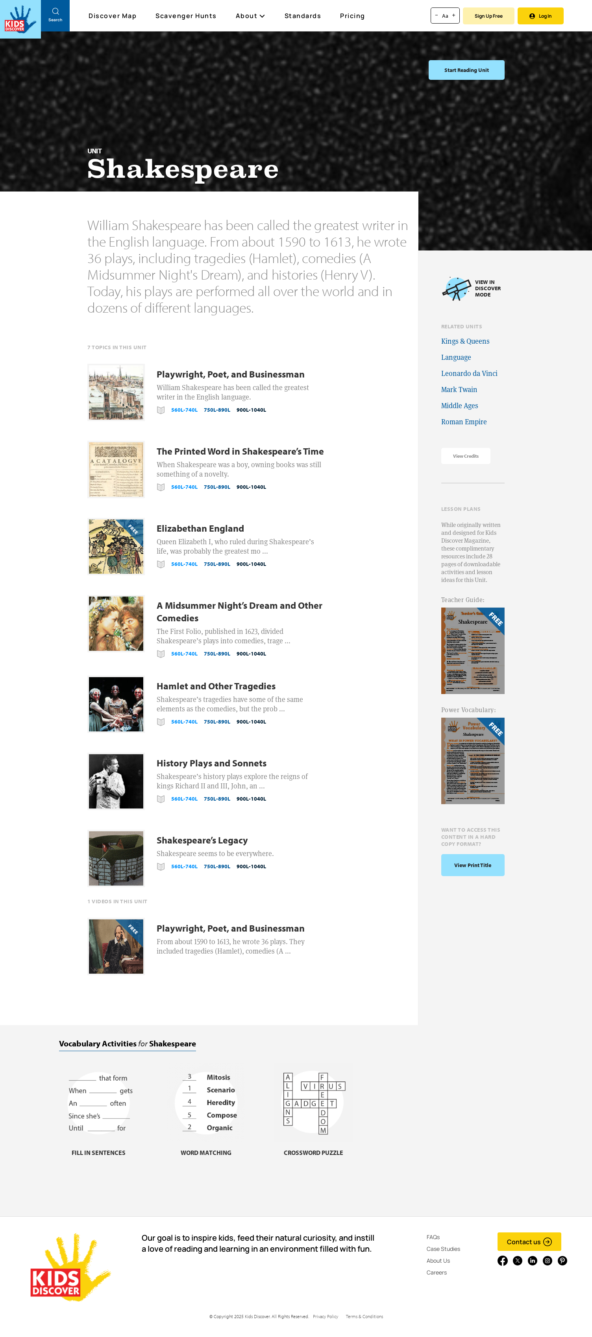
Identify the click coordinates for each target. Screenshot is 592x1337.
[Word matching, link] (205, 1147)
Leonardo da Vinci (469, 373)
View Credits (466, 456)
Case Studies (443, 1248)
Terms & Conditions (364, 1316)
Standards (303, 15)
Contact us (529, 1242)
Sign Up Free (489, 16)
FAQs (433, 1237)
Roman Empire (464, 421)
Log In (540, 16)
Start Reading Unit (466, 70)
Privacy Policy (325, 1316)
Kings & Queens (465, 341)
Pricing (352, 15)
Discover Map (113, 16)
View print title (472, 865)
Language (456, 357)
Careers (437, 1272)
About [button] (251, 15)
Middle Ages (459, 405)
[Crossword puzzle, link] (313, 1147)
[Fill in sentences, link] (98, 1147)
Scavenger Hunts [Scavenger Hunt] (186, 16)
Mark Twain (459, 389)
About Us (438, 1260)
